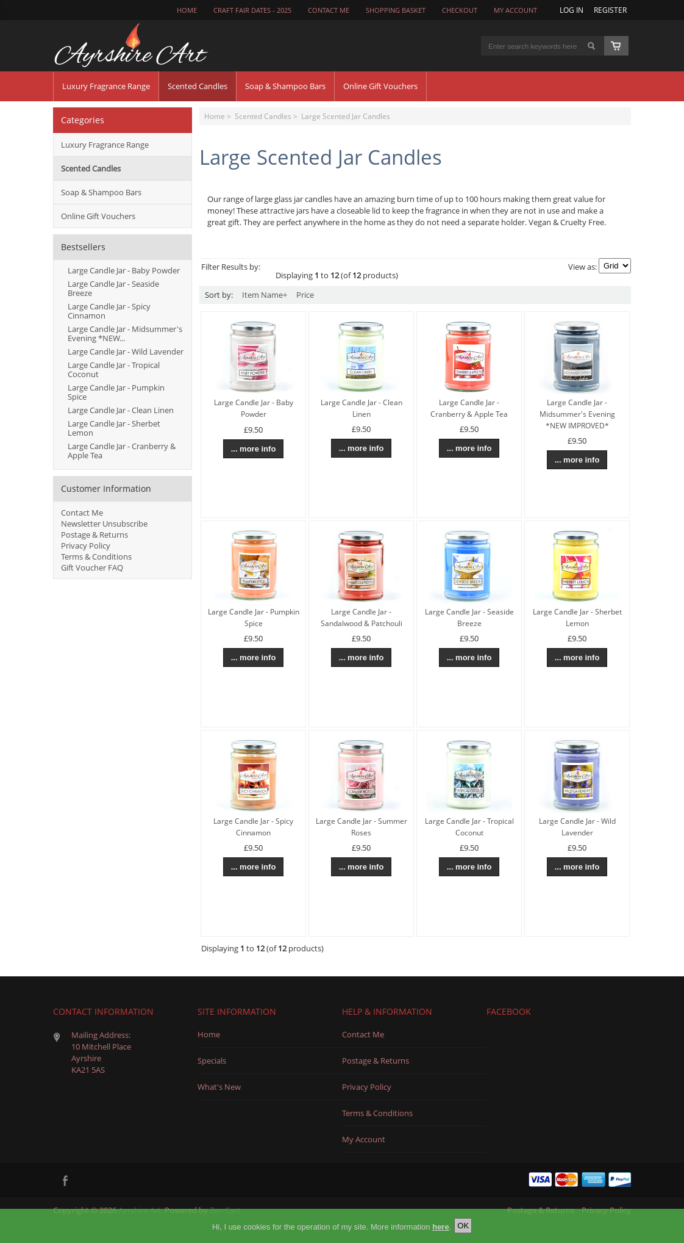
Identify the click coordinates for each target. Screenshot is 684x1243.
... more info (253, 448)
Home (187, 10)
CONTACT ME (328, 10)
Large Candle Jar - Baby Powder (124, 270)
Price (305, 294)
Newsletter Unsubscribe (104, 523)
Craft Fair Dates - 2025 (252, 10)
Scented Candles (263, 116)
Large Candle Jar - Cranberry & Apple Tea (122, 451)
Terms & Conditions (96, 556)
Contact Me (82, 512)
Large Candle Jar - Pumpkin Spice (116, 392)
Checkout (459, 10)
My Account (515, 10)
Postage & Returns (94, 534)
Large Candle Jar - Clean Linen (121, 410)
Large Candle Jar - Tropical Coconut (114, 369)
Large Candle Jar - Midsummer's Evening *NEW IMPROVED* (577, 414)
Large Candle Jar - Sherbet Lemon (114, 428)
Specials (212, 1060)
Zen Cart (225, 1210)
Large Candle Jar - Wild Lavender (125, 351)
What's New (219, 1086)
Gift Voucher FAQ (92, 567)
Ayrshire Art (139, 1210)
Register (610, 10)
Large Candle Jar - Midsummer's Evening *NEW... (125, 333)
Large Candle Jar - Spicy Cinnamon (109, 311)
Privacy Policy (85, 545)
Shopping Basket (396, 10)
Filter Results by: (230, 266)
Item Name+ (264, 294)
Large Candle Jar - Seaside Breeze (113, 288)
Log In (571, 10)
